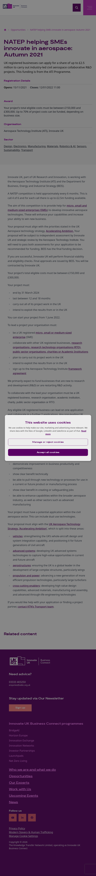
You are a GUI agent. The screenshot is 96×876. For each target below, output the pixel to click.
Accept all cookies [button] (48, 452)
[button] (48, 442)
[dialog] (48, 438)
